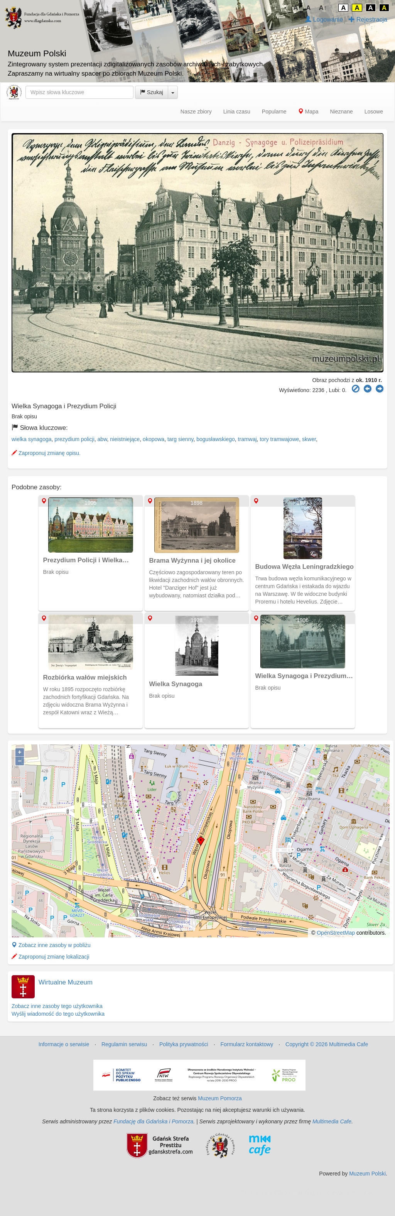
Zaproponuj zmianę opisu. (46, 453)
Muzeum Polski (367, 1173)
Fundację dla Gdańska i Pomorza (153, 1121)
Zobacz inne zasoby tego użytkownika (57, 1006)
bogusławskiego (215, 439)
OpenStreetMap (336, 933)
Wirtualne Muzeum (66, 982)
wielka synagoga (32, 439)
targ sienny (180, 439)
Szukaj (151, 92)
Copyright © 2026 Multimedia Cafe (326, 1044)
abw (102, 439)
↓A (294, 8)
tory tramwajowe (279, 439)
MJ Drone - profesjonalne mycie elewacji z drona (327, 1193)
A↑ (323, 8)
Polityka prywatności (183, 1044)
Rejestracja (368, 19)
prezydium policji (74, 439)
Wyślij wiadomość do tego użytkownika (58, 1014)
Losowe (374, 111)
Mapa (308, 111)
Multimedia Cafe (331, 1121)
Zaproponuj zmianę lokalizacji (50, 957)
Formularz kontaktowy (246, 1044)
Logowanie (324, 19)
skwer (309, 439)
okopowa (153, 439)
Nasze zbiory (196, 111)
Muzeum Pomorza (220, 1098)
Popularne (274, 111)
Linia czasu (236, 111)
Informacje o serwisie (64, 1044)
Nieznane (341, 111)
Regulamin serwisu (124, 1044)
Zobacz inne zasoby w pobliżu (51, 945)
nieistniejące (125, 439)
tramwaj (247, 439)
